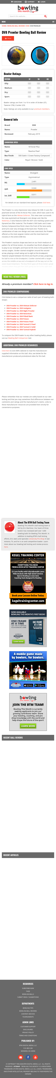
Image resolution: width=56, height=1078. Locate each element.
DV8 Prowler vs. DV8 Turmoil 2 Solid (21, 327)
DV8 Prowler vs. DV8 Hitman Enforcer (22, 305)
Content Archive (28, 1014)
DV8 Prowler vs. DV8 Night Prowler (20, 311)
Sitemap (17, 1066)
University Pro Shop (36, 539)
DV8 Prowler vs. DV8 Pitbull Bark (20, 316)
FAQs (28, 991)
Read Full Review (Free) (15, 276)
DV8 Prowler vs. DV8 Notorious (19, 313)
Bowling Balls (28, 994)
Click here (6, 351)
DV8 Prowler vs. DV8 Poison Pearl (20, 321)
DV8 (27, 26)
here (6, 547)
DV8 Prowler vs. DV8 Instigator (19, 308)
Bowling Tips (28, 1008)
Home (4, 26)
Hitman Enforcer (23, 215)
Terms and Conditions (28, 1035)
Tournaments (28, 1017)
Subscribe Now (28, 988)
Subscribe (16, 2)
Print (8, 38)
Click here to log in (42, 284)
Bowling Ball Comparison (18, 338)
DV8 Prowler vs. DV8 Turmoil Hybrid (21, 329)
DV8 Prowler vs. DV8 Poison (18, 319)
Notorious (6, 221)
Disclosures (28, 1029)
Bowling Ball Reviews (16, 26)
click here (46, 202)
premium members (41, 109)
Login (41, 1)
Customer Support (28, 1026)
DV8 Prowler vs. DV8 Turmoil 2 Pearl (21, 324)
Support (29, 2)
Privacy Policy (28, 1032)
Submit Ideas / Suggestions (28, 997)
